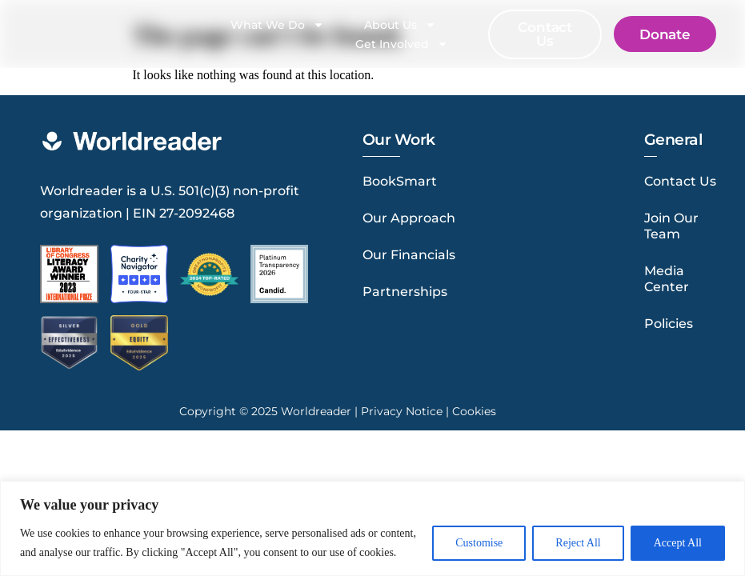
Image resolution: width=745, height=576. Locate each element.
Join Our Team (671, 226)
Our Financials (408, 254)
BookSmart (399, 181)
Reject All (577, 543)
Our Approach (408, 218)
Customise (479, 543)
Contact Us (680, 181)
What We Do (277, 24)
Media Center (666, 278)
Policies (668, 323)
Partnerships (404, 291)
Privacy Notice (402, 409)
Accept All (678, 543)
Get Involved (401, 44)
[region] (372, 528)
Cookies (474, 409)
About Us (400, 24)
